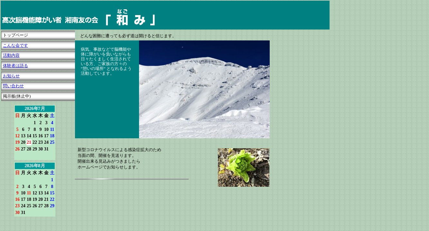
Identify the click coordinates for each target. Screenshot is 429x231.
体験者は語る (15, 65)
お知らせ (11, 75)
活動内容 (11, 55)
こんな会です (15, 45)
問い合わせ (13, 85)
